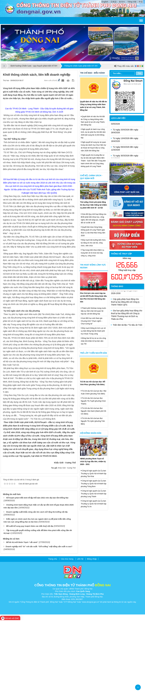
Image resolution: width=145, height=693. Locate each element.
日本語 (114, 2)
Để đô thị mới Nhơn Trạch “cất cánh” (22, 615)
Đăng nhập (92, 632)
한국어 (122, 2)
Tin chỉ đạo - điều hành (92, 73)
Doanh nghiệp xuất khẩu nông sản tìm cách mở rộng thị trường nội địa (37, 585)
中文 (141, 2)
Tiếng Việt (131, 2)
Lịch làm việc (118, 118)
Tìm (139, 73)
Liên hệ (80, 632)
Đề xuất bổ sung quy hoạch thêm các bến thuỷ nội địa (29, 599)
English (105, 2)
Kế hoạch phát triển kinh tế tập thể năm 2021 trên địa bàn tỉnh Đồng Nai (37, 571)
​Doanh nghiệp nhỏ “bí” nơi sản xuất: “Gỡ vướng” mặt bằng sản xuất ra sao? (39, 619)
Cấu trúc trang (67, 632)
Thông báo (117, 286)
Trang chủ (52, 632)
